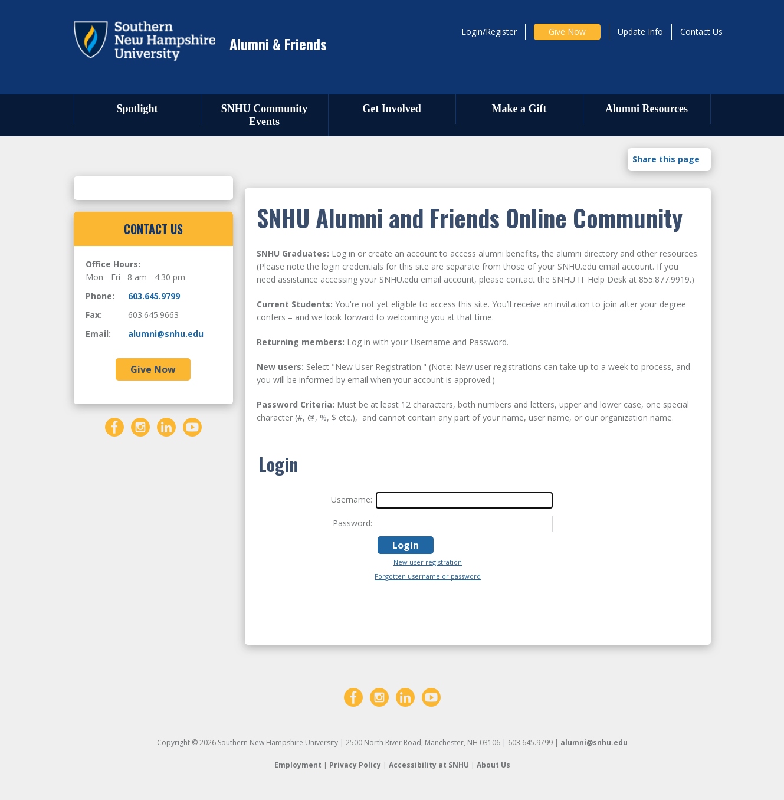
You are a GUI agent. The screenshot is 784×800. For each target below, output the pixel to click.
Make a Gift (519, 108)
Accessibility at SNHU (429, 765)
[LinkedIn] (166, 426)
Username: (351, 499)
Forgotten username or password (428, 576)
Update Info (640, 31)
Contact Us (701, 31)
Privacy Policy (355, 765)
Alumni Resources (646, 108)
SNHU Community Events (264, 115)
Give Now (567, 31)
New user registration (427, 562)
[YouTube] (192, 426)
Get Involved (391, 108)
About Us (493, 765)
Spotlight (137, 108)
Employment (298, 765)
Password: (352, 523)
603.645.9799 (154, 295)
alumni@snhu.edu (166, 333)
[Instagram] (140, 426)
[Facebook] (114, 426)
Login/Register (489, 31)
